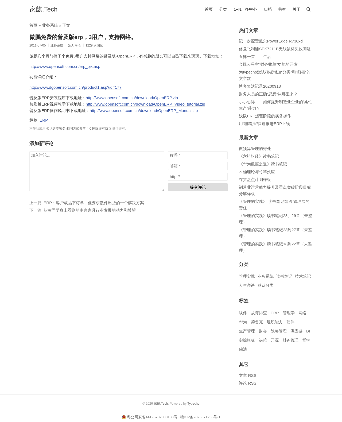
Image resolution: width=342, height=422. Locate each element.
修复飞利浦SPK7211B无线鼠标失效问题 (274, 49)
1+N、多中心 (245, 9)
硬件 (290, 322)
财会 (263, 331)
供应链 (296, 331)
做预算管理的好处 (255, 148)
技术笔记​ (303, 276)
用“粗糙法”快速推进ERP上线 (264, 123)
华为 (243, 322)
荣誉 (282, 9)
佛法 (243, 349)
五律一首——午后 (255, 56)
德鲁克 (257, 322)
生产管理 (247, 331)
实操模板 (247, 340)
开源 (275, 340)
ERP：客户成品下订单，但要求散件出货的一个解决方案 (94, 202)
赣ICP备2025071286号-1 (200, 417)
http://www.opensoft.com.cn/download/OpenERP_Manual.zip (144, 110)
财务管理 (290, 340)
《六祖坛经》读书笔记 (259, 156)
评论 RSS (247, 383)
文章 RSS (247, 375)
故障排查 (259, 313)
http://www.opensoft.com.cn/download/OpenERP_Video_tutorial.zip (145, 104)
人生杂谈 (247, 285)
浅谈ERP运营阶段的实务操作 (265, 116)
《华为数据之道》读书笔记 (263, 164)
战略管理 (279, 331)
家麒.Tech (43, 9)
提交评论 (198, 187)
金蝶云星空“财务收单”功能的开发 (268, 64)
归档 (268, 9)
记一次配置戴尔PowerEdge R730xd (270, 41)
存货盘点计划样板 (255, 179)
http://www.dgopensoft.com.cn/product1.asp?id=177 (75, 87)
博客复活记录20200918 (260, 86)
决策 (263, 340)
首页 (209, 9)
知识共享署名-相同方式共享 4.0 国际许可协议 (78, 128)
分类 (223, 9)
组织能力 (275, 322)
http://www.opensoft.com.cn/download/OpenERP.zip (132, 97)
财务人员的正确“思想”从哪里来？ (268, 94)
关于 (297, 9)
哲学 (306, 340)
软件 (243, 313)
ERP (44, 120)
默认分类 (266, 285)
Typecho (193, 403)
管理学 (289, 313)
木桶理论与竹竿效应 (257, 171)
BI (308, 331)
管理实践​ (247, 276)
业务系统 (50, 25)
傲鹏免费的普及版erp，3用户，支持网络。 (83, 37)
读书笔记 (284, 276)
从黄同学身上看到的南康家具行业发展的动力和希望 (90, 210)
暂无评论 (74, 45)
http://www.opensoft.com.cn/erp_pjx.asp (64, 66)
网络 (302, 313)
